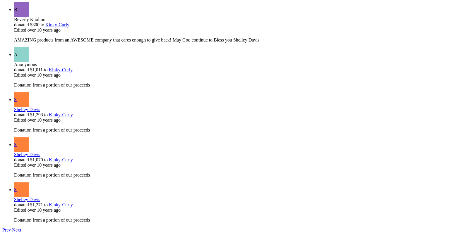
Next (16, 229)
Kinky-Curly (57, 24)
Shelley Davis (27, 109)
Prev (7, 229)
